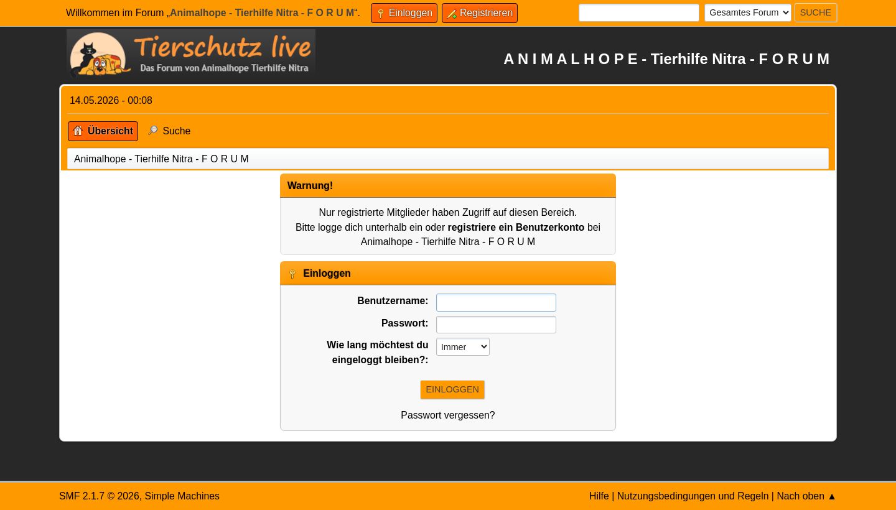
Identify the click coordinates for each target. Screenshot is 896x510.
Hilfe (599, 496)
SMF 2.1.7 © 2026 (99, 496)
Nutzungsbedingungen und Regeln (693, 496)
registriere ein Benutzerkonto (516, 227)
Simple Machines (182, 496)
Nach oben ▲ (807, 496)
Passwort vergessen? (448, 415)
